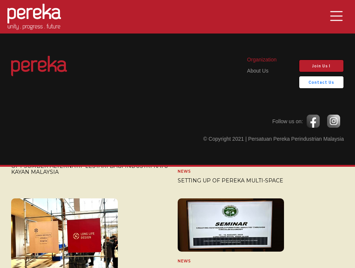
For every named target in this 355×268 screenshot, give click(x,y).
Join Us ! (321, 66)
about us (258, 71)
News (184, 171)
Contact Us (321, 82)
